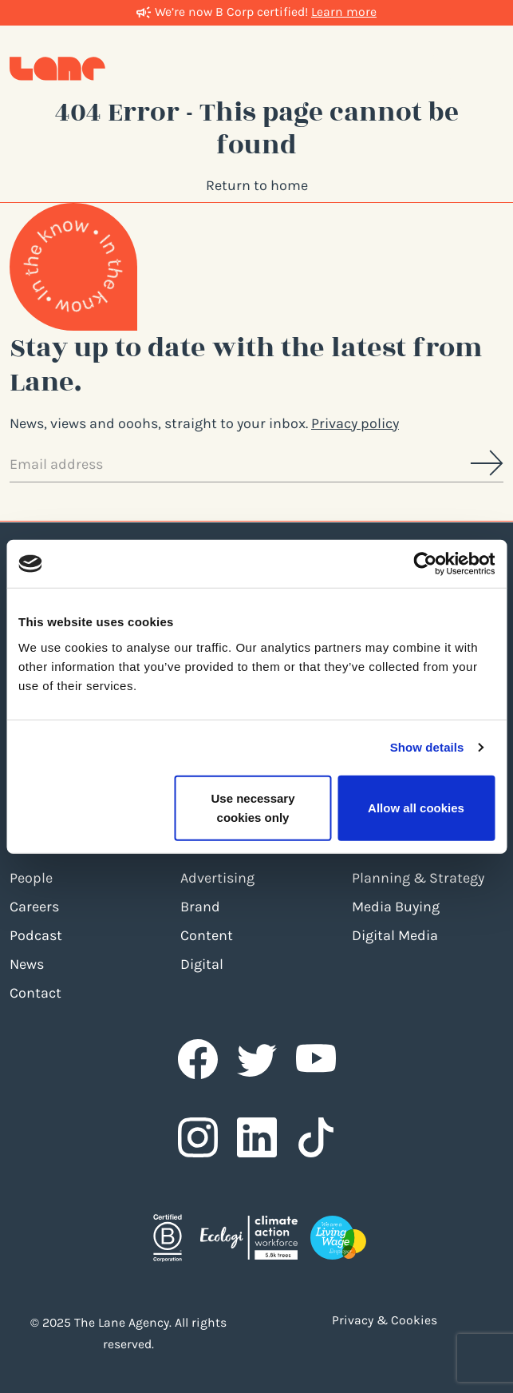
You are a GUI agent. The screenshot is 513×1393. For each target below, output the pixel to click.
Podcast (36, 935)
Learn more (344, 12)
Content (206, 935)
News (27, 964)
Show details (427, 747)
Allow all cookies (416, 807)
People (31, 878)
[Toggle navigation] (487, 67)
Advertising (217, 878)
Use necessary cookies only (252, 807)
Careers (34, 906)
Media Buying (396, 906)
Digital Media (395, 935)
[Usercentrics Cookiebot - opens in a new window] (425, 564)
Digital (201, 964)
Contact (35, 993)
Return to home (257, 185)
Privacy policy (355, 423)
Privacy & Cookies (384, 1320)
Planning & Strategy (418, 878)
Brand (200, 906)
